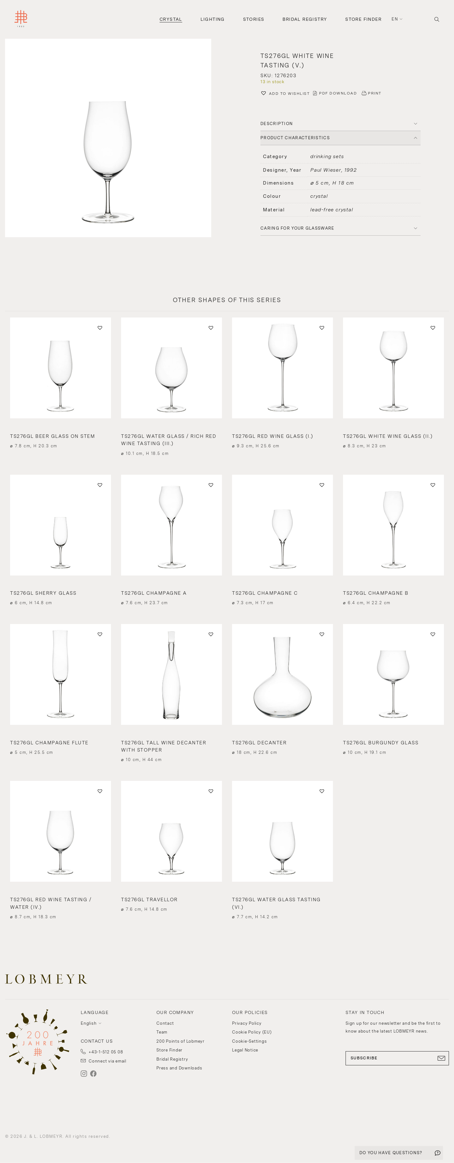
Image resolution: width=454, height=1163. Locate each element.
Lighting (213, 19)
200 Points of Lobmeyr (180, 1041)
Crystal (171, 19)
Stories (254, 19)
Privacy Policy (247, 1023)
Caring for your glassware (297, 228)
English (88, 1023)
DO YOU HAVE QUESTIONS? (390, 1152)
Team (161, 1032)
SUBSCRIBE (397, 1058)
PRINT (374, 93)
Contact (165, 1023)
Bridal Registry (304, 19)
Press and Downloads (179, 1068)
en (395, 19)
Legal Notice (245, 1050)
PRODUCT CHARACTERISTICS (295, 137)
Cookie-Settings (249, 1041)
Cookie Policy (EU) (252, 1032)
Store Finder (363, 19)
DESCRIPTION (276, 123)
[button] (113, 139)
